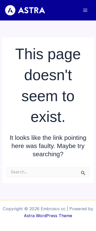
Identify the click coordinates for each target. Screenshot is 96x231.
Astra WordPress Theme (48, 215)
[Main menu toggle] (85, 10)
